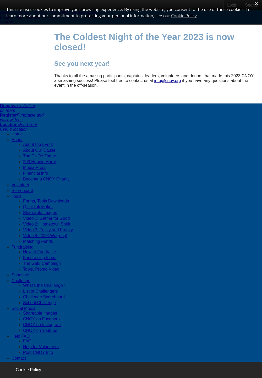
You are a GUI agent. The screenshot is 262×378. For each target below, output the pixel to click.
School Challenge (39, 302)
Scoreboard (22, 190)
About (17, 140)
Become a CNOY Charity (46, 179)
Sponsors (20, 275)
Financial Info (35, 173)
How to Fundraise (39, 252)
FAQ (27, 341)
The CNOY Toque (39, 156)
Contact (19, 358)
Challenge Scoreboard (44, 297)
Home (17, 134)
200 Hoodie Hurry (39, 162)
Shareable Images (40, 212)
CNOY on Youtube (40, 330)
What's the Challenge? (44, 285)
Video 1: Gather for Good (46, 218)
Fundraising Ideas (39, 257)
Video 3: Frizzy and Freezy (48, 230)
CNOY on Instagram (42, 324)
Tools (16, 196)
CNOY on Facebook (42, 319)
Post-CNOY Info (38, 352)
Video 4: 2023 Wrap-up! (45, 235)
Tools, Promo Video (41, 269)
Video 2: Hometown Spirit (46, 224)
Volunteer (20, 185)
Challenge (21, 280)
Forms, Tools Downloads (46, 201)
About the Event (38, 144)
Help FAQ (21, 336)
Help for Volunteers (41, 346)
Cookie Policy (28, 370)
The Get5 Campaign (42, 263)
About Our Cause (39, 150)
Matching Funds (38, 241)
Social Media (24, 308)
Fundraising (23, 247)
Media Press (34, 167)
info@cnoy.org (167, 80)
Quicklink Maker (38, 207)
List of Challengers (40, 291)
